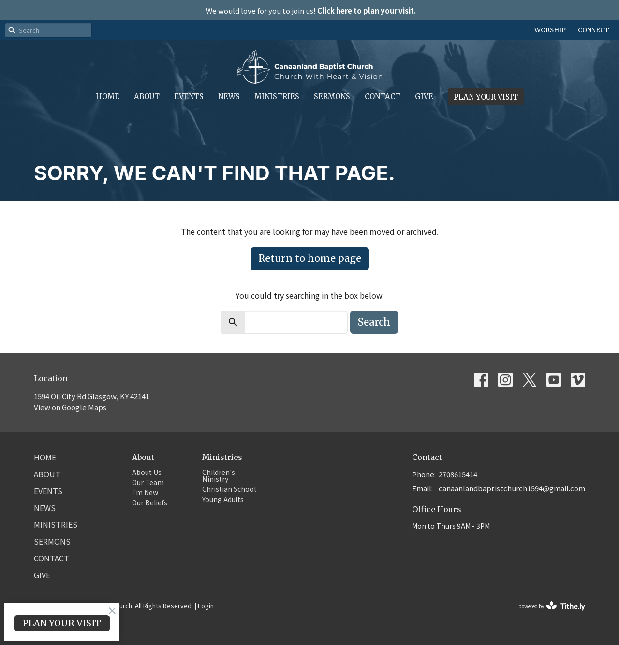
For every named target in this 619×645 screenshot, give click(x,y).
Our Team (148, 482)
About (147, 96)
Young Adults (223, 499)
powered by (551, 606)
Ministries (276, 96)
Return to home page (309, 258)
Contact (382, 96)
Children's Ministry (218, 475)
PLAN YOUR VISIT (486, 96)
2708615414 (458, 474)
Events (189, 96)
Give (424, 96)
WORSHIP (550, 30)
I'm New (145, 492)
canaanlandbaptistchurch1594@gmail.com (512, 488)
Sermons (332, 96)
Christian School (229, 489)
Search (374, 322)
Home (107, 96)
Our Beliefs (149, 502)
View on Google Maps (70, 407)
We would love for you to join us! (311, 10)
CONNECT (593, 30)
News (229, 96)
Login (206, 605)
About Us (147, 472)
